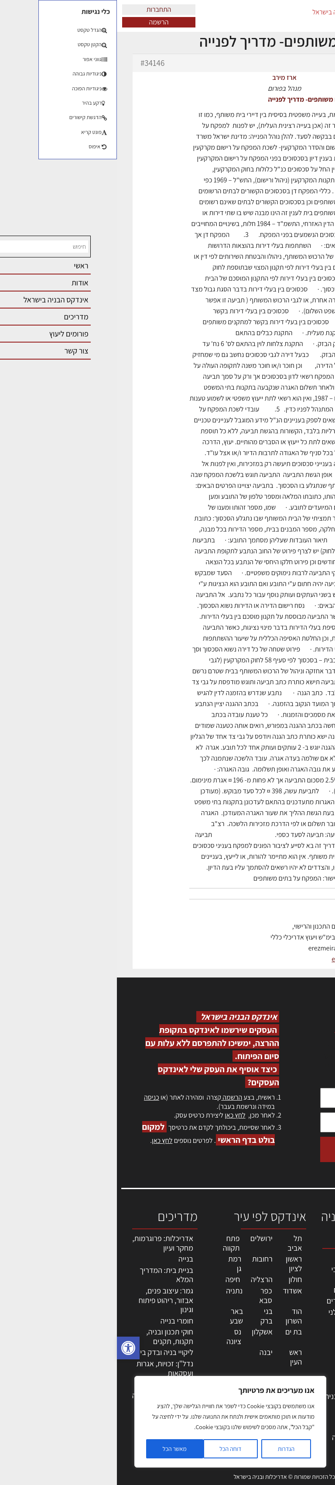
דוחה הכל (113, 1449)
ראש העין (178, 1357)
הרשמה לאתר (305, 1360)
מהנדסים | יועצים (242, 1290)
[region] (113, 1422)
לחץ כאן (118, 1115)
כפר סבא (148, 1295)
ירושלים (144, 1238)
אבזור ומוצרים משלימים (246, 1412)
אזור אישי (311, 1351)
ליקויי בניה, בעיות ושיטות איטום (306, 1304)
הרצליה (145, 1279)
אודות (316, 1389)
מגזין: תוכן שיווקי (310, 1412)
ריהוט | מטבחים (244, 1364)
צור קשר (313, 1380)
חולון (178, 1279)
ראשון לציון (177, 1263)
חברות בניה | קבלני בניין (239, 1317)
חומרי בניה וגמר (244, 1353)
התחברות (42, 9)
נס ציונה (116, 1336)
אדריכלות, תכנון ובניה (309, 1262)
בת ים (176, 1332)
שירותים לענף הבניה (237, 1396)
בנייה (69, 1259)
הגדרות (169, 1449)
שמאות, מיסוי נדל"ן (306, 1280)
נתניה (117, 1291)
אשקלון (145, 1332)
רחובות (145, 1259)
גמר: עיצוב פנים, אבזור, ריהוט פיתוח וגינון (49, 1300)
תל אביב (178, 1243)
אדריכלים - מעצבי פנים (241, 1274)
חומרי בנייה (60, 1321)
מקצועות (254, 1258)
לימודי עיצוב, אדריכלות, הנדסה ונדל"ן (241, 1437)
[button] (11, 1348)
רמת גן (117, 1263)
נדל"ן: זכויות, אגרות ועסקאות (48, 1368)
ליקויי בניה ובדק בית (47, 1352)
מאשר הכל (58, 1449)
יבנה (149, 1352)
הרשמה (42, 22)
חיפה (116, 1279)
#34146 (36, 63)
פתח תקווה (114, 1243)
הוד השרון (177, 1316)
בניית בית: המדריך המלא (49, 1275)
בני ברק (150, 1316)
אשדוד (175, 1291)
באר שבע (119, 1316)
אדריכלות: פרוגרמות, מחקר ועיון (45, 1243)
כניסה (34, 1097)
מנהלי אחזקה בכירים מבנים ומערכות (305, 1332)
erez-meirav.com (239, 959)
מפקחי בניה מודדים (238, 1301)
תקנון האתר (308, 1427)
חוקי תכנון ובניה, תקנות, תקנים (52, 1336)
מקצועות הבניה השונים (244, 1337)
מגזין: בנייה (309, 1398)
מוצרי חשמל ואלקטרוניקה (248, 1380)
